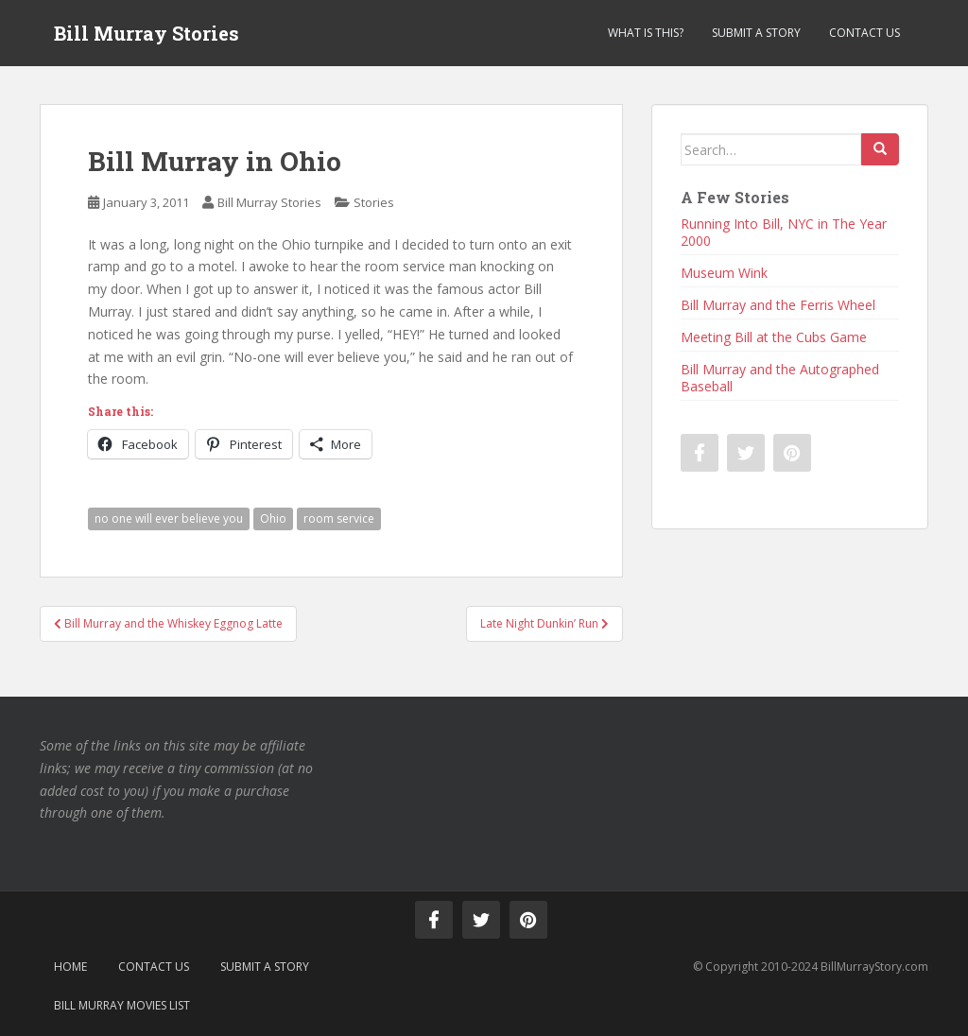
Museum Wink (724, 273)
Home (70, 966)
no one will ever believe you (169, 518)
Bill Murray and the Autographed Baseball (780, 377)
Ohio (273, 518)
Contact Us (864, 33)
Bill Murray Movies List (122, 1005)
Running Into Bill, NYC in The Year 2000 (784, 232)
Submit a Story (756, 33)
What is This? (645, 33)
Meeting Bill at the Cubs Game (774, 337)
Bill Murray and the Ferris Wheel (778, 305)
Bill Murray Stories (146, 33)
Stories (374, 202)
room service (338, 518)
